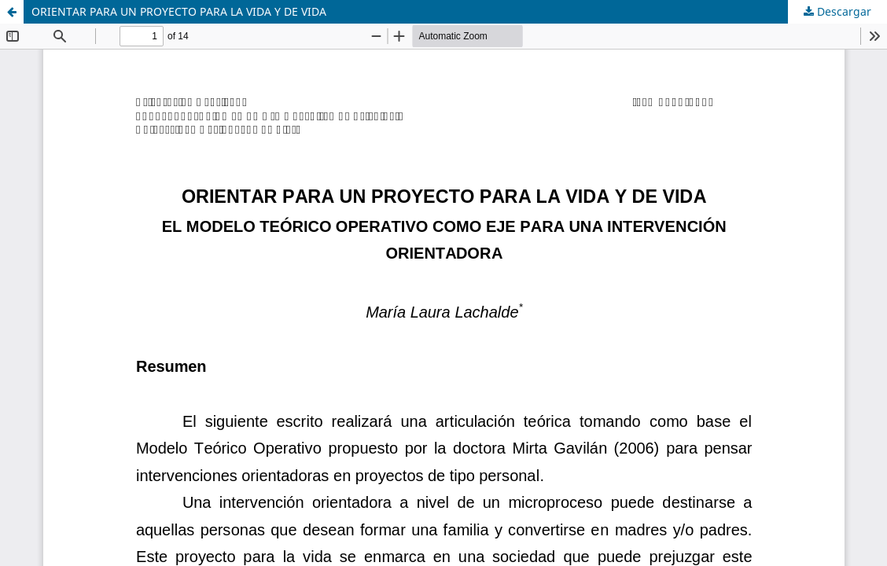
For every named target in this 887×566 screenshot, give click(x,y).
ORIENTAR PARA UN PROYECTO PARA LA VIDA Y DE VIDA (178, 11)
